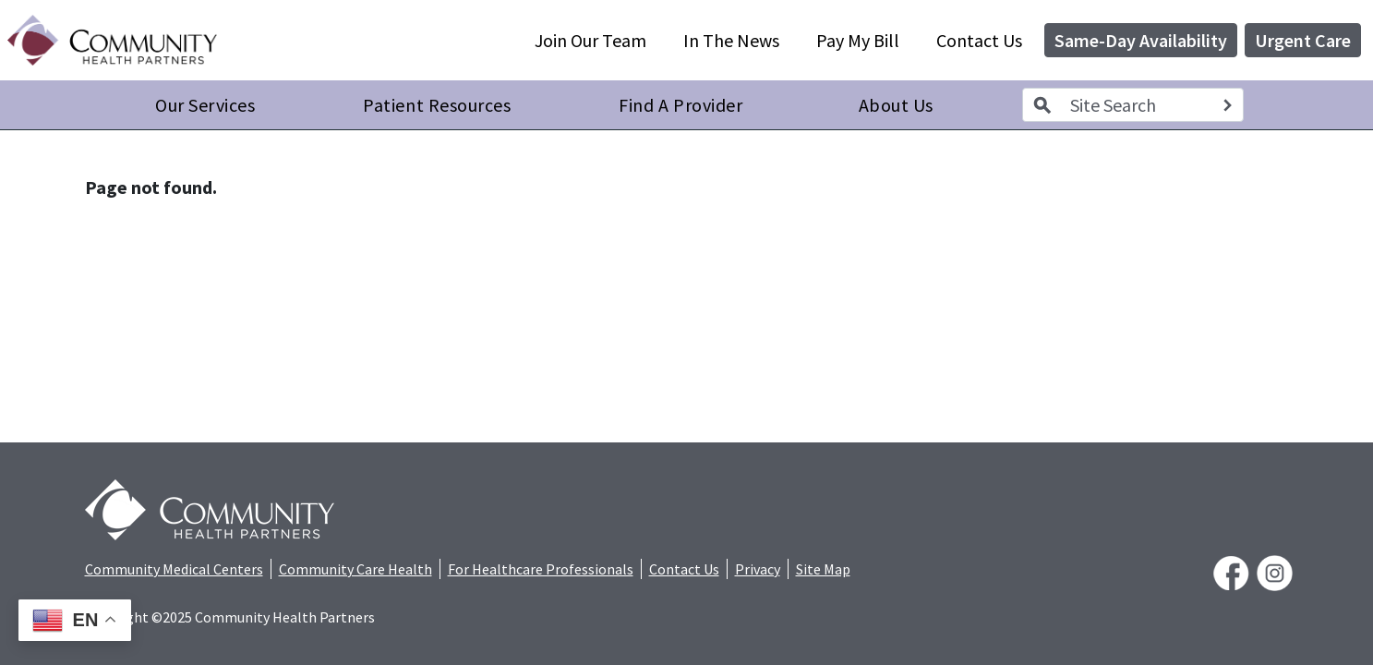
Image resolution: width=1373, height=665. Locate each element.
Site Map (823, 569)
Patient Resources (437, 104)
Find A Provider (680, 104)
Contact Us (979, 40)
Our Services (205, 104)
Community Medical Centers (174, 569)
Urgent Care (1303, 40)
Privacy (757, 569)
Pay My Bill (857, 40)
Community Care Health (355, 569)
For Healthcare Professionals (540, 569)
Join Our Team (590, 40)
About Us (896, 104)
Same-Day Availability (1140, 40)
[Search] (1227, 105)
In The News (731, 40)
